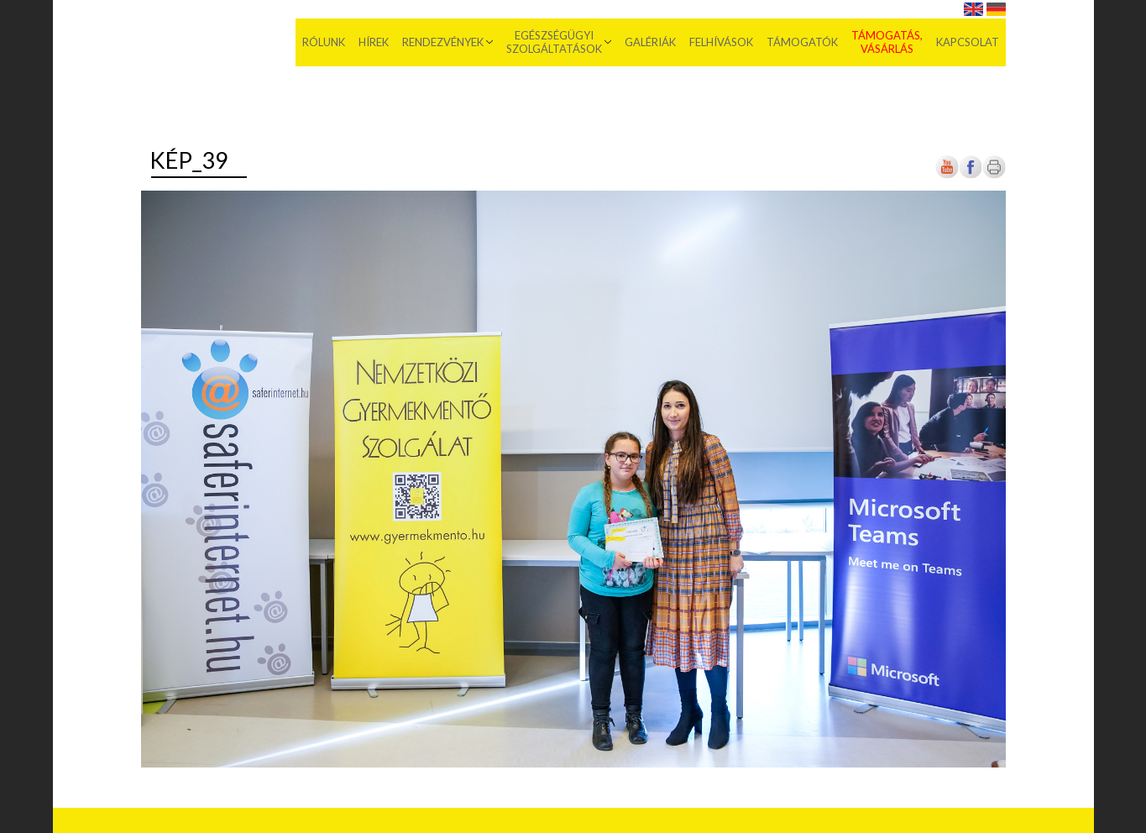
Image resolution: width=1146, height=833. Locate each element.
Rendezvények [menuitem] (443, 42)
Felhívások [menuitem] (721, 42)
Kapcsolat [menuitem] (967, 42)
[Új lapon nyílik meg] (970, 175)
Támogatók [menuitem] (802, 42)
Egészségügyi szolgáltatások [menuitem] (554, 42)
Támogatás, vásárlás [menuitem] (887, 42)
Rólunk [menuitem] (323, 42)
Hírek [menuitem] (373, 42)
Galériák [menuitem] (650, 42)
